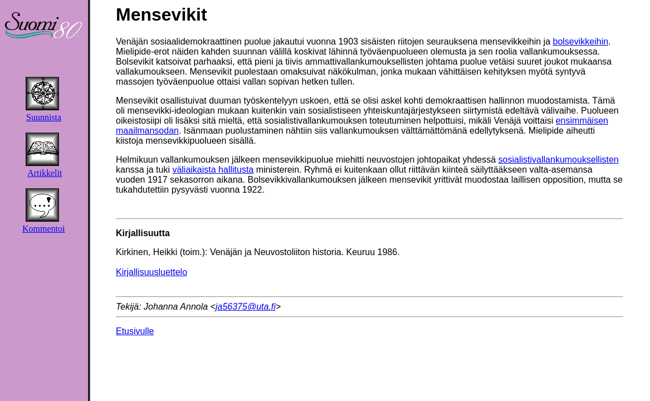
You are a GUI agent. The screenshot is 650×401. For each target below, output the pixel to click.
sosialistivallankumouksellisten (559, 159)
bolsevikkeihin (581, 41)
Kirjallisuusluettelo (151, 272)
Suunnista (43, 117)
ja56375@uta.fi (246, 306)
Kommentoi (43, 228)
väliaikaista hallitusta (212, 169)
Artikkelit (44, 173)
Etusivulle (135, 331)
